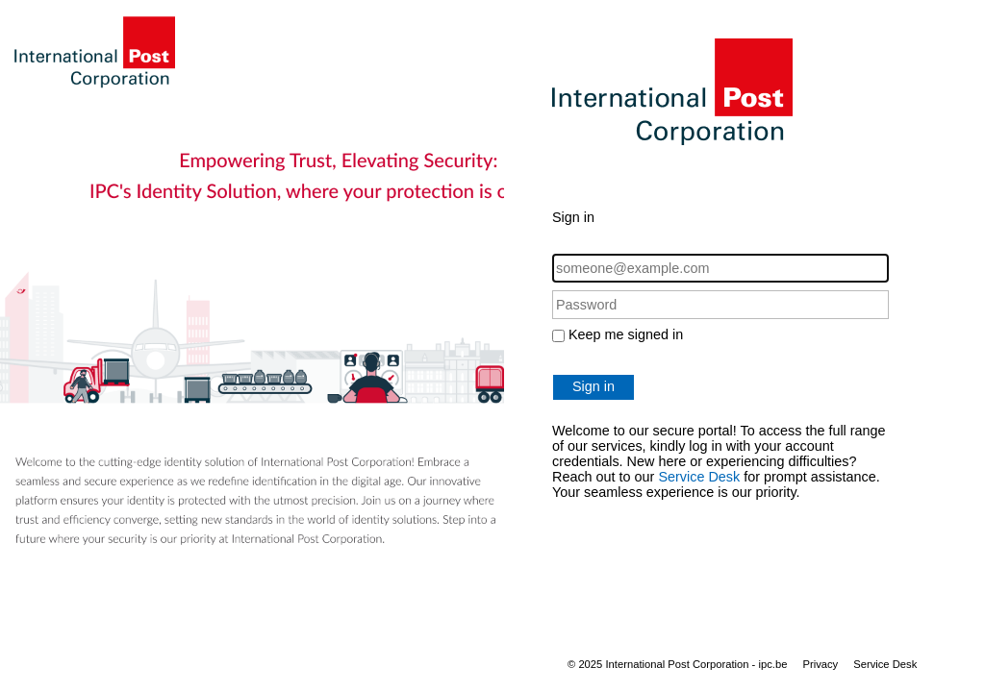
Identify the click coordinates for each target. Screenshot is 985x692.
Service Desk (699, 476)
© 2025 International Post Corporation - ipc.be (677, 664)
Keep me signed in (625, 334)
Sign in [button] (593, 386)
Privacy (820, 664)
